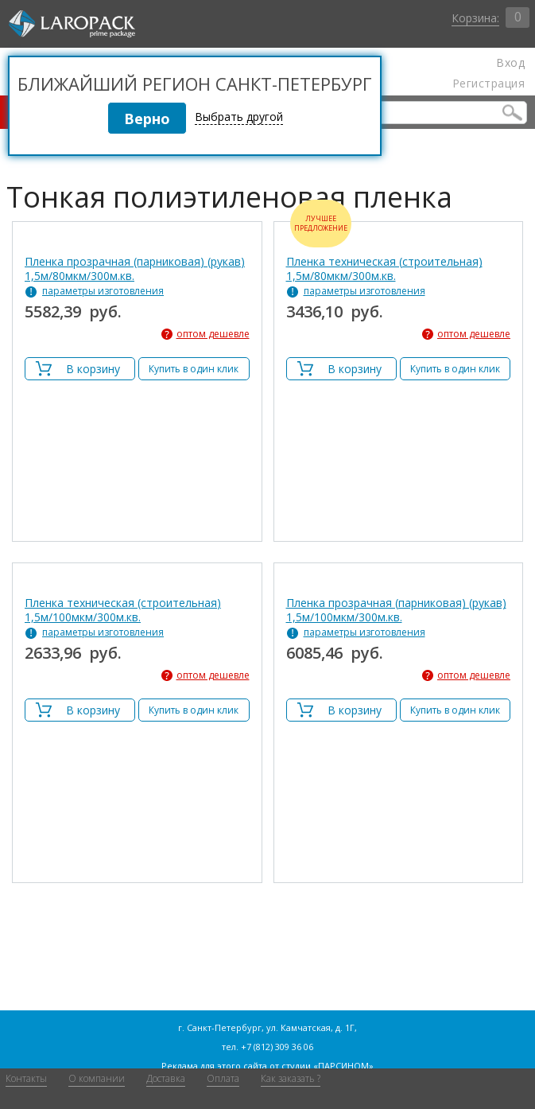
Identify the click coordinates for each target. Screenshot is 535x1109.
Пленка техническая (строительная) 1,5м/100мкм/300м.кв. (123, 610)
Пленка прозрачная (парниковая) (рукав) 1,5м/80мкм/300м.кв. (135, 269)
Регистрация (488, 83)
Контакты (26, 1078)
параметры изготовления (103, 291)
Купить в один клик (193, 369)
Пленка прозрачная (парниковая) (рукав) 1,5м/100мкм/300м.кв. (396, 610)
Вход (510, 63)
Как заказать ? (290, 1078)
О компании (96, 1078)
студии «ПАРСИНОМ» (327, 1066)
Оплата (223, 1078)
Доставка (165, 1078)
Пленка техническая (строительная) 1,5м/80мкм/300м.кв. (384, 269)
